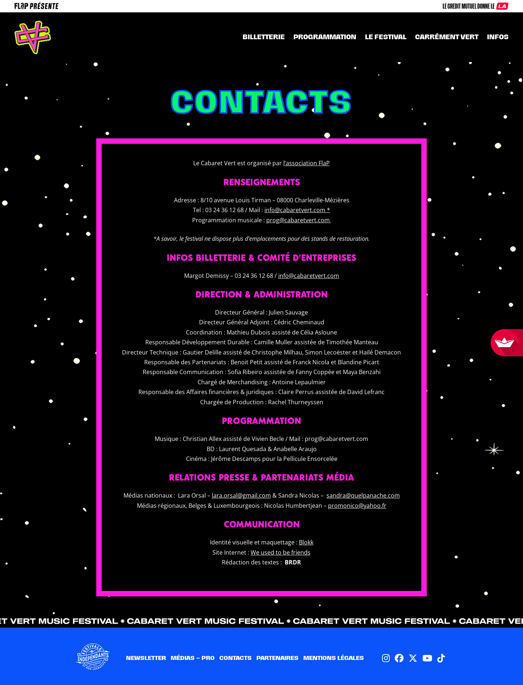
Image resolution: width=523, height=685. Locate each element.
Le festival (385, 37)
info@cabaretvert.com (308, 276)
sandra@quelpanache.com (363, 495)
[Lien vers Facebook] (399, 658)
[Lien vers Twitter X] (413, 658)
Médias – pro (193, 658)
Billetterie (264, 37)
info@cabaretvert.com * (297, 210)
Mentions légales (333, 658)
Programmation (324, 37)
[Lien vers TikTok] (441, 658)
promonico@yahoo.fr (357, 506)
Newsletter (146, 658)
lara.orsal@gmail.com (241, 495)
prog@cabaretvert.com (298, 220)
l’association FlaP (306, 163)
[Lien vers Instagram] (386, 658)
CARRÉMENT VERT (446, 37)
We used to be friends (281, 552)
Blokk (306, 542)
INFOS (497, 37)
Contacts (235, 658)
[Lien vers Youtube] (427, 658)
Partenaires (277, 658)
